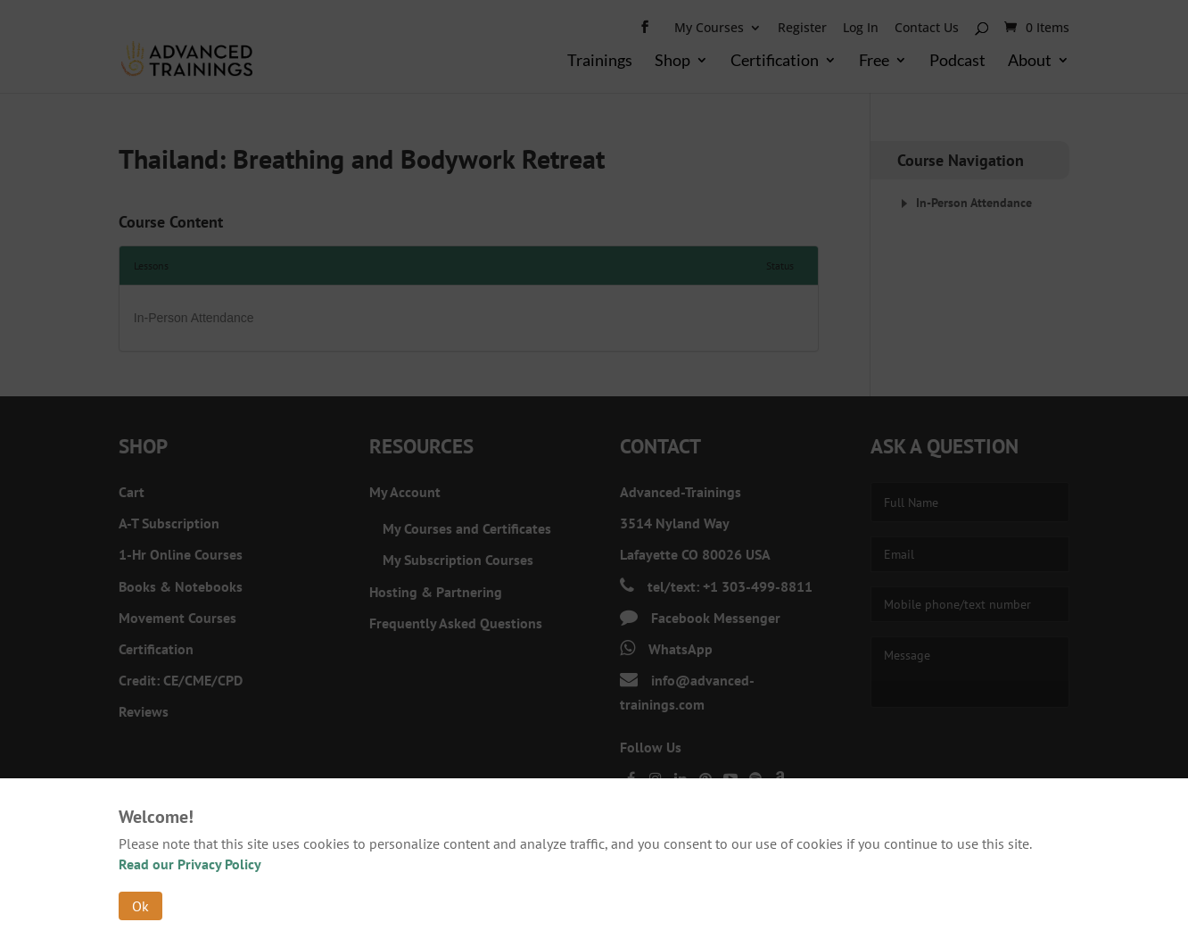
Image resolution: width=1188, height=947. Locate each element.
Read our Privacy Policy (190, 864)
